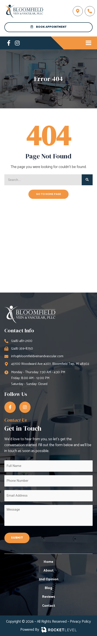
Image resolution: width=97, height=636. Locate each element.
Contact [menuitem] (48, 606)
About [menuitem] (48, 571)
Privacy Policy (80, 622)
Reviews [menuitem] (48, 597)
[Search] (87, 179)
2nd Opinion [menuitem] (48, 579)
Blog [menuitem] (48, 588)
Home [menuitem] (48, 562)
